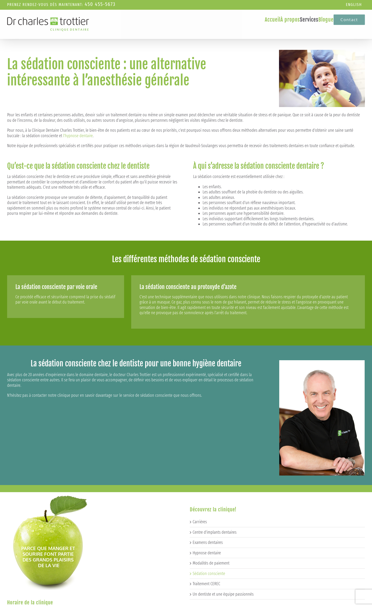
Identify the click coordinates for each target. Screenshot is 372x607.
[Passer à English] (354, 4)
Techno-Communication (156, 603)
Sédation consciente (209, 493)
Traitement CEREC (206, 503)
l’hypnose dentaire (78, 135)
